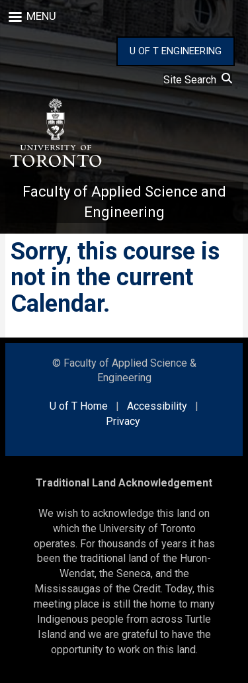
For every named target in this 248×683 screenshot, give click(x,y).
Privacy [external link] (123, 421)
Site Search (197, 79)
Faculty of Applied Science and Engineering (124, 201)
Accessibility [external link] (157, 406)
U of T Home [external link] (79, 406)
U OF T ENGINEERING (176, 51)
